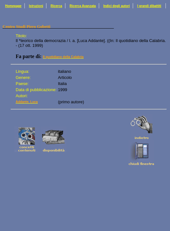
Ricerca (56, 6)
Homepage (13, 6)
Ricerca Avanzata (82, 6)
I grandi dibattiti (149, 6)
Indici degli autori (116, 6)
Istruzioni (36, 6)
